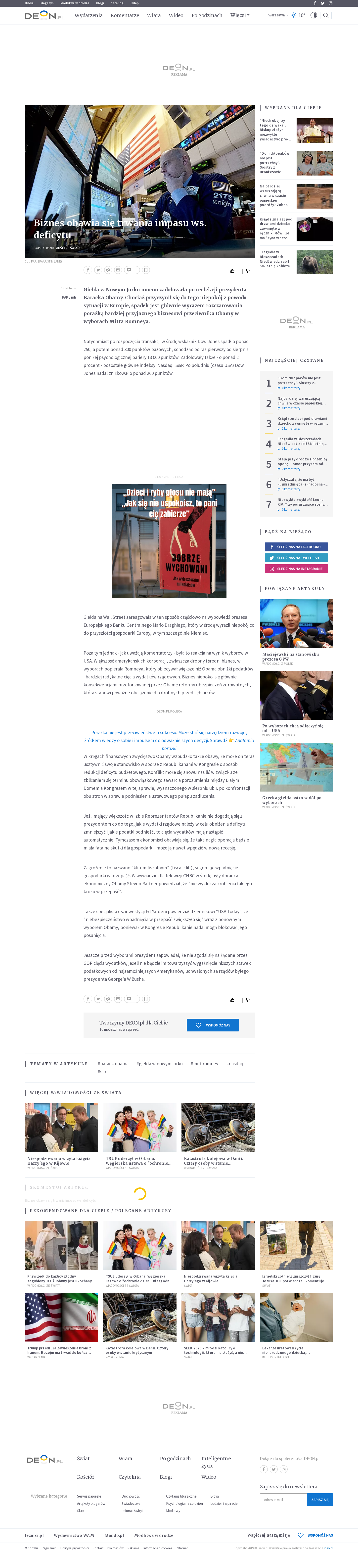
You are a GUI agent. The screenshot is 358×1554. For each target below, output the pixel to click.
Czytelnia (130, 1477)
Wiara (154, 15)
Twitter (323, 3)
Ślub (80, 1510)
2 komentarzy (289, 469)
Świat (38, 248)
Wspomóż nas (213, 1025)
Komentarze (125, 15)
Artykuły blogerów (91, 1503)
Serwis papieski (89, 1496)
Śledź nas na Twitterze (294, 557)
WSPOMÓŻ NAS (315, 1535)
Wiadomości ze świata (63, 248)
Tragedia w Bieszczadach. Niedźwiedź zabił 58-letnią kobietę (275, 259)
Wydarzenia (89, 15)
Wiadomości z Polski (278, 664)
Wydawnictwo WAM (74, 1535)
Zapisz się (320, 1499)
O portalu (31, 1548)
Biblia (29, 3)
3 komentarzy (289, 489)
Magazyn (47, 3)
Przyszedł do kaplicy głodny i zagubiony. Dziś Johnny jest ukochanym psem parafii (61, 1281)
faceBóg (117, 3)
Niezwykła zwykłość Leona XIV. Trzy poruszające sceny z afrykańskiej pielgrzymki (302, 504)
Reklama (133, 1548)
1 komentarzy (289, 429)
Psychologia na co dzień (184, 1503)
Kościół (85, 1477)
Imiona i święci (132, 1510)
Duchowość (131, 1496)
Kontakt (98, 1548)
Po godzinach (207, 15)
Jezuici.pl (34, 1535)
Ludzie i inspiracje (224, 1503)
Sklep (135, 3)
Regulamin (49, 1548)
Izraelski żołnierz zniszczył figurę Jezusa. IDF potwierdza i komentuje (293, 1278)
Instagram (330, 3)
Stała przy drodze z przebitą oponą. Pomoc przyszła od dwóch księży (302, 464)
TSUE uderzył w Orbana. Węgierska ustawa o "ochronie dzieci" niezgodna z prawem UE (138, 1163)
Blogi (100, 3)
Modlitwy (173, 1510)
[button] (313, 15)
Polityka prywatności (74, 1548)
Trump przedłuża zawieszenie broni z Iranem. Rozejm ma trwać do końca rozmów (59, 1353)
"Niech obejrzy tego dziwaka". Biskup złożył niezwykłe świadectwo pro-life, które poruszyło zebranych (274, 136)
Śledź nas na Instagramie (296, 568)
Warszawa (276, 15)
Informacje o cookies (157, 1548)
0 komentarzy (289, 388)
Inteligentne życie (216, 1462)
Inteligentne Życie (276, 1357)
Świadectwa (131, 1503)
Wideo (176, 15)
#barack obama (113, 1063)
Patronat (182, 1548)
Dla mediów (115, 1548)
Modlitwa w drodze (74, 3)
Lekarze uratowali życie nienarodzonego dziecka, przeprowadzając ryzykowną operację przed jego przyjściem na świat (294, 1355)
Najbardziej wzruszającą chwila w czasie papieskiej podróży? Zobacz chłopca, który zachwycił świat (274, 200)
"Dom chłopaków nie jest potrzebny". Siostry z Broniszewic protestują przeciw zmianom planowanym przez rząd (276, 172)
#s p (102, 1071)
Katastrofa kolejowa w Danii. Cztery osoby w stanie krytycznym (213, 1163)
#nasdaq (234, 1063)
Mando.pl (114, 1535)
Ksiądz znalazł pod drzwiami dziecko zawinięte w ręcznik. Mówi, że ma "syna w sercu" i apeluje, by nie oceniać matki (276, 233)
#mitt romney (204, 1063)
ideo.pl (328, 1548)
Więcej (238, 15)
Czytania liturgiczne (181, 1496)
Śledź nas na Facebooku (295, 546)
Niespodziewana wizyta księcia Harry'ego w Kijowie (59, 1161)
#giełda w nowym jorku (159, 1063)
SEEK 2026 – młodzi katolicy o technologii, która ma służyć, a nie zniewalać (213, 1353)
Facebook (315, 3)
